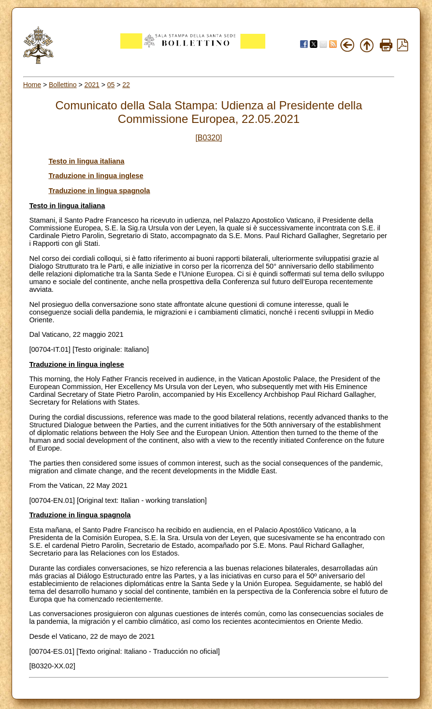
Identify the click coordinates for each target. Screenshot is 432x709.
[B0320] (208, 138)
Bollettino (63, 85)
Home (32, 85)
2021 (92, 85)
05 (111, 85)
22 (126, 85)
